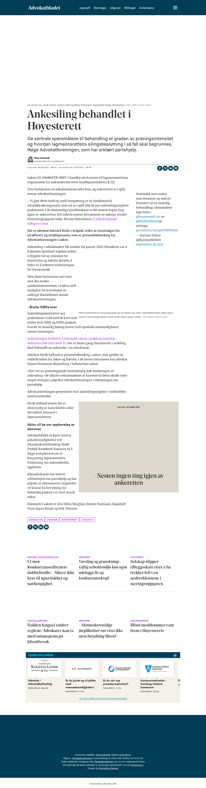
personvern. (137, 765)
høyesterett (69, 519)
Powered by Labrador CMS (103, 783)
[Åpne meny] (175, 8)
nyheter (52, 519)
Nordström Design (108, 768)
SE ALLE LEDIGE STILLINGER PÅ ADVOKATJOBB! (103, 698)
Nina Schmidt (103, 754)
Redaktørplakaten (104, 761)
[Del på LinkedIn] (170, 167)
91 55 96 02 (125, 754)
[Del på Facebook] (159, 167)
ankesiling (36, 519)
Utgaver (115, 8)
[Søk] (165, 7)
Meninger (100, 8)
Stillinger (130, 8)
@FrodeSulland (146, 221)
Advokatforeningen (82, 758)
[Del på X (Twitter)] (165, 167)
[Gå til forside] (44, 7)
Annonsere (146, 8)
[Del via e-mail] (175, 167)
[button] (175, 655)
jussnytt (87, 519)
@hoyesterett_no (148, 216)
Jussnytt (84, 8)
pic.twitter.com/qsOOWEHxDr (157, 230)
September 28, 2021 (149, 244)
